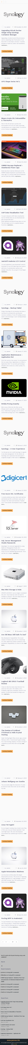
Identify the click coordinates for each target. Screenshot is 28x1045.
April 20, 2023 (23, 915)
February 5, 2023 (22, 445)
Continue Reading (7, 51)
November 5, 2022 (22, 631)
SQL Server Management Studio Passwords (11, 542)
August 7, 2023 (22, 586)
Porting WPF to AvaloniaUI (11, 918)
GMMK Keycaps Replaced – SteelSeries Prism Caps (12, 167)
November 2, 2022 (22, 727)
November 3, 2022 (22, 678)
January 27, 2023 (22, 351)
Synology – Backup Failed (11, 308)
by (5, 27)
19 (12, 941)
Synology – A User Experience (13, 449)
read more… (4, 45)
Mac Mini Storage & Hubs (11, 590)
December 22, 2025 (21, 27)
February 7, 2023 (22, 304)
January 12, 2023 (22, 490)
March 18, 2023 (22, 209)
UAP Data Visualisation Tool (12, 213)
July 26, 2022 (23, 868)
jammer (8, 27)
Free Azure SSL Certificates (12, 494)
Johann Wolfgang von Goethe (13, 782)
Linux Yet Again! (7, 825)
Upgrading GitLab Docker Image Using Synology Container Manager (11, 33)
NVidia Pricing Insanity (10, 404)
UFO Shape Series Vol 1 (10, 82)
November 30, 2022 (21, 537)
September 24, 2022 (21, 821)
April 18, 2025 (23, 114)
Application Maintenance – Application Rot (12, 356)
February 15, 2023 (22, 257)
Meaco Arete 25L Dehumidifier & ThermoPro (11, 1011)
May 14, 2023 (23, 78)
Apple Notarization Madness (12, 872)
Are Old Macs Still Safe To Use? (13, 635)
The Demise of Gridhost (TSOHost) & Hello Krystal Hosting (11, 733)
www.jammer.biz (13, 1040)
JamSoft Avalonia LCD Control (13, 261)
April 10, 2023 (23, 162)
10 (15, 914)
